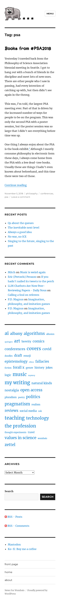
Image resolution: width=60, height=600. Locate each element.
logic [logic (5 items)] (8, 375)
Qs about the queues (21, 223)
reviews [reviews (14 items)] (11, 410)
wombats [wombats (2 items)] (42, 438)
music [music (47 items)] (20, 374)
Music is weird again (33, 272)
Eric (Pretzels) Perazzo (22, 276)
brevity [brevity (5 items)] (26, 341)
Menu (50, 13)
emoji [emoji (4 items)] (27, 355)
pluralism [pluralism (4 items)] (11, 397)
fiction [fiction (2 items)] (8, 367)
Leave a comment (20, 197)
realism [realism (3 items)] (36, 404)
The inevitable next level (23, 227)
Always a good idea (20, 232)
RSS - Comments (17, 525)
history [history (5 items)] (39, 367)
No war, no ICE (17, 236)
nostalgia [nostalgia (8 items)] (12, 390)
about (8, 580)
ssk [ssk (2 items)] (40, 411)
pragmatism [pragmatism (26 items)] (17, 404)
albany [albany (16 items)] (16, 333)
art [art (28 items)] (17, 341)
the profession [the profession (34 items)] (20, 426)
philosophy (32, 193)
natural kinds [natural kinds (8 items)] (42, 383)
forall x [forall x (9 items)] (18, 367)
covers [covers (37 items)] (34, 348)
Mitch (11, 272)
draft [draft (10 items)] (18, 355)
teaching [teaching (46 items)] (15, 418)
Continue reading (16, 185)
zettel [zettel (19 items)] (10, 444)
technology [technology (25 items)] (37, 418)
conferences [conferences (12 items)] (15, 349)
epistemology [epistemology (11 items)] (16, 361)
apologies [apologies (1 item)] (9, 342)
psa (6, 197)
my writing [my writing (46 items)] (17, 383)
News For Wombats (14, 590)
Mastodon (14, 544)
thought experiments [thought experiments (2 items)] (15, 432)
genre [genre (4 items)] (29, 367)
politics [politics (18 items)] (33, 396)
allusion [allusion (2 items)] (50, 334)
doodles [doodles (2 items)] (9, 356)
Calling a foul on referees (23, 294)
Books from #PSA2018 (28, 49)
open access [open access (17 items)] (31, 390)
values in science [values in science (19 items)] (20, 437)
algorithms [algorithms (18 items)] (34, 333)
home (8, 572)
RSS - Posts (13, 516)
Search (9, 491)
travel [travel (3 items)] (31, 432)
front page (11, 564)
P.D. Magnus (16, 299)
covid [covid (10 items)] (46, 349)
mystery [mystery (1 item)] (31, 375)
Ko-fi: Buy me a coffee (22, 549)
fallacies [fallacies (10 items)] (42, 361)
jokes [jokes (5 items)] (49, 367)
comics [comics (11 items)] (38, 341)
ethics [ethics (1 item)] (31, 362)
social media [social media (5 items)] (28, 411)
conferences (46, 193)
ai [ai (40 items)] (7, 333)
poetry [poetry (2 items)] (21, 397)
